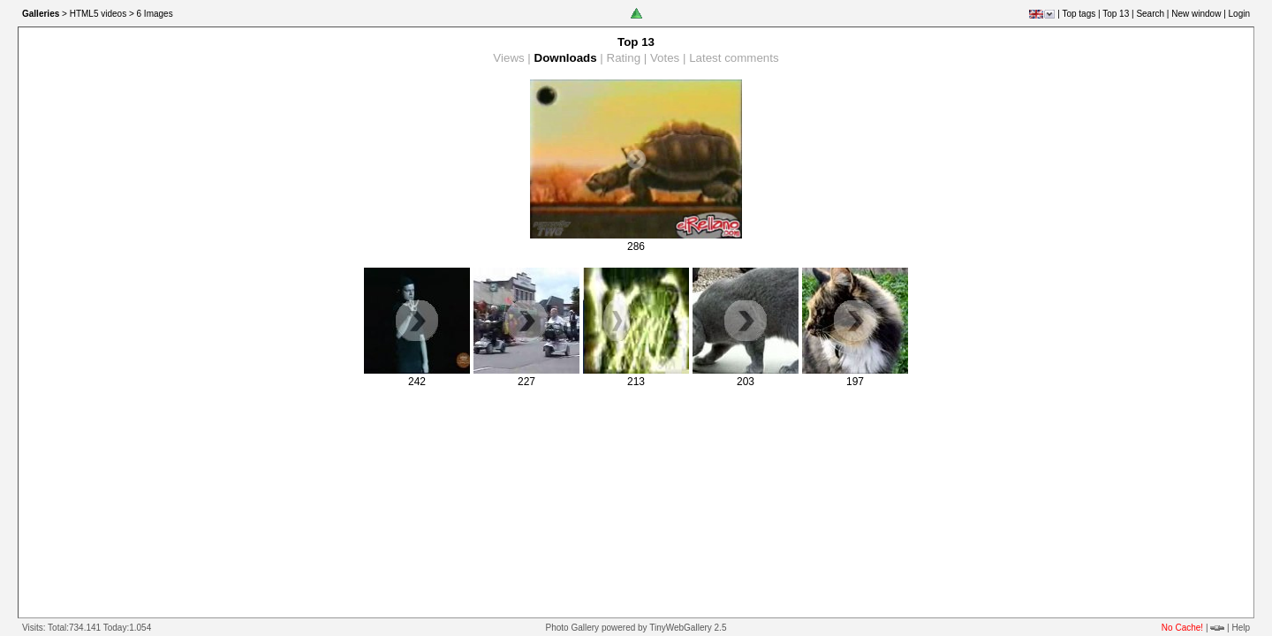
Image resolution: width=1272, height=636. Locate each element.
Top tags (1078, 14)
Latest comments (733, 57)
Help (1240, 627)
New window (1196, 14)
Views (508, 57)
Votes (664, 57)
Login (1239, 14)
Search (1150, 14)
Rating (624, 57)
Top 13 (1115, 14)
